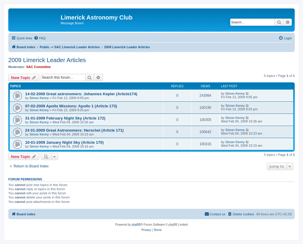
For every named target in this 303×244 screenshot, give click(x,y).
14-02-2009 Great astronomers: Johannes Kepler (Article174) (81, 94)
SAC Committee (38, 67)
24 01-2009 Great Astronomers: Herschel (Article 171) (74, 130)
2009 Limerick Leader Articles (47, 60)
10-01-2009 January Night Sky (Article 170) (64, 142)
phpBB (136, 224)
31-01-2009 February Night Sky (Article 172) (65, 118)
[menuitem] (40, 38)
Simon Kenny (39, 98)
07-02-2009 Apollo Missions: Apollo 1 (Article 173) (71, 106)
